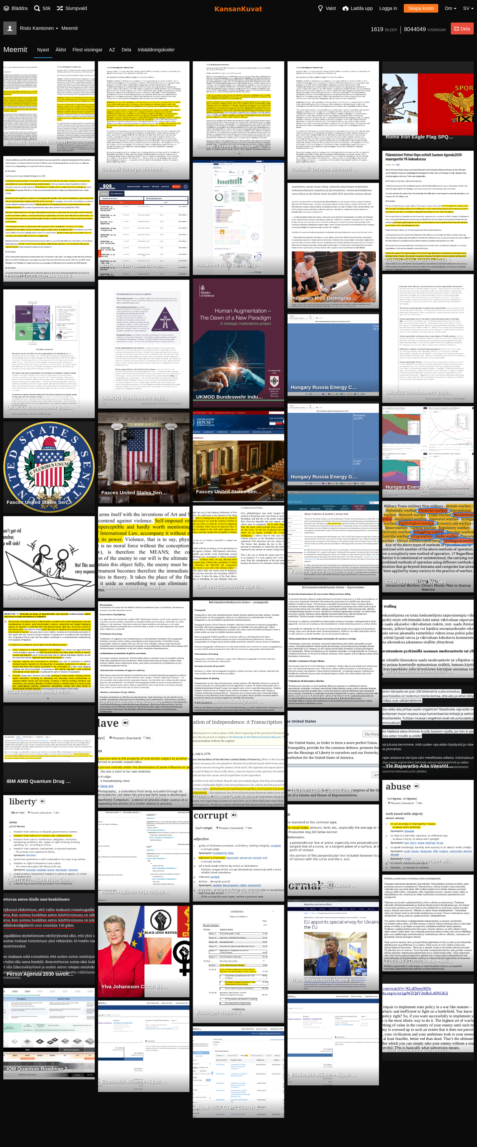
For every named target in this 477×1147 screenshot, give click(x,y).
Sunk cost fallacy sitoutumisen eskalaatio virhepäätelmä (41, 597)
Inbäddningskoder (156, 49)
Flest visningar (87, 49)
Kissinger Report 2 (217, 1012)
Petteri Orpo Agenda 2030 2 (37, 276)
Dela (126, 49)
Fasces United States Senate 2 (40, 502)
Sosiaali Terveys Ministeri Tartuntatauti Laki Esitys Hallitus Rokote (230, 146)
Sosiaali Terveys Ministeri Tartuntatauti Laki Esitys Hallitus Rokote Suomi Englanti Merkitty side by (41, 142)
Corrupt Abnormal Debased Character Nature (230, 891)
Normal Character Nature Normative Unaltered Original (325, 885)
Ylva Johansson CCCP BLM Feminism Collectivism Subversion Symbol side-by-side (135, 987)
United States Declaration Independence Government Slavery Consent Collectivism (230, 796)
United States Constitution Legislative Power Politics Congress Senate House (325, 790)
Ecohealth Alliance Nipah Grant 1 (325, 1075)
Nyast (43, 49)
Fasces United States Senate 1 (324, 571)
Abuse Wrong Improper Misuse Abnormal (419, 861)
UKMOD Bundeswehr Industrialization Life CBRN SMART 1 (230, 397)
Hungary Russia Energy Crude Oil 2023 (325, 387)
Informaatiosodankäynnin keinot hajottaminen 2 (419, 671)
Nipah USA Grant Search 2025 (229, 1107)
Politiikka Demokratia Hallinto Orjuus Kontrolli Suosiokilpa (419, 961)
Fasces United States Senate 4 (229, 492)
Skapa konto (421, 8)
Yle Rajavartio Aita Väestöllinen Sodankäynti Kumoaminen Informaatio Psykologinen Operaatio (419, 766)
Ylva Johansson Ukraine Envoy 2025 (325, 980)
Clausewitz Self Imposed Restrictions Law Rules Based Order (135, 587)
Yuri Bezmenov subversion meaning (419, 1050)
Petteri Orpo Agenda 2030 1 (416, 260)
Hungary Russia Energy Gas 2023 (325, 477)
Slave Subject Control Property (135, 797)
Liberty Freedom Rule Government (41, 880)
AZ (112, 49)
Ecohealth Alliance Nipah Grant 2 (135, 1081)
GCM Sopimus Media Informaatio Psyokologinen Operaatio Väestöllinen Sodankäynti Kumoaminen (41, 692)
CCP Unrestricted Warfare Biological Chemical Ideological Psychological (419, 582)
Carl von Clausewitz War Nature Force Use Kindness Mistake (230, 586)
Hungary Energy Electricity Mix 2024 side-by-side (419, 487)
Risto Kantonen (39, 28)
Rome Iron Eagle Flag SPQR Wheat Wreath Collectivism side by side (419, 137)
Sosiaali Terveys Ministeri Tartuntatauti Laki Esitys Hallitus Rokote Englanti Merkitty (135, 169)
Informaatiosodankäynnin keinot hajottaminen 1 (325, 697)
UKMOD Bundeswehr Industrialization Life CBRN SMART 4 (419, 392)
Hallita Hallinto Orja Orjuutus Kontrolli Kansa (135, 892)
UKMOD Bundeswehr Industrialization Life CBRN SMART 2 (135, 398)
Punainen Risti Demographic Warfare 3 (230, 265)
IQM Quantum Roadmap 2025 (39, 1069)
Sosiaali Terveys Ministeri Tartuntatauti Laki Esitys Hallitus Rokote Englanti (325, 169)
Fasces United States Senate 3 (135, 493)
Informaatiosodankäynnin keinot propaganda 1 (230, 701)
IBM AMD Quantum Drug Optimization (41, 781)
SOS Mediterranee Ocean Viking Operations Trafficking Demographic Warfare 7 (135, 266)
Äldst (61, 49)
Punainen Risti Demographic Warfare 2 (325, 298)
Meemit (70, 28)
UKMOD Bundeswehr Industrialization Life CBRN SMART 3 (41, 407)
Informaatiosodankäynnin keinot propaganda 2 (135, 703)
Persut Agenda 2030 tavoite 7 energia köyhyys (41, 974)
